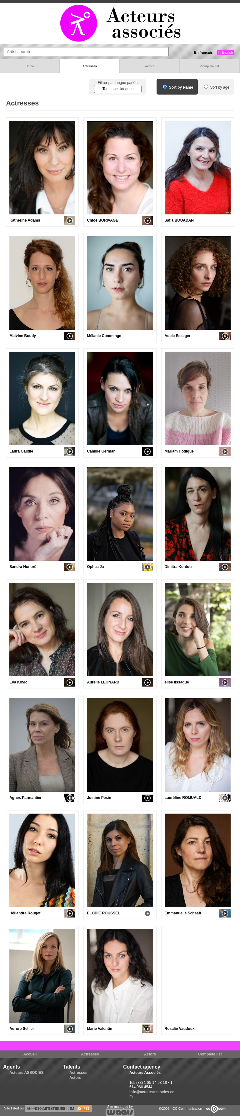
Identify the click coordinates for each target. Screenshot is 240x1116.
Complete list (209, 66)
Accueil (30, 1054)
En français (203, 52)
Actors (149, 66)
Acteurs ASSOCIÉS (26, 1072)
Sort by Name (178, 87)
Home (30, 66)
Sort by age (216, 87)
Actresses (89, 66)
